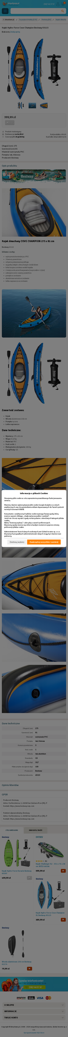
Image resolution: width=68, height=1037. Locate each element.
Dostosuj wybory (17, 542)
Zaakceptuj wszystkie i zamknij (44, 542)
